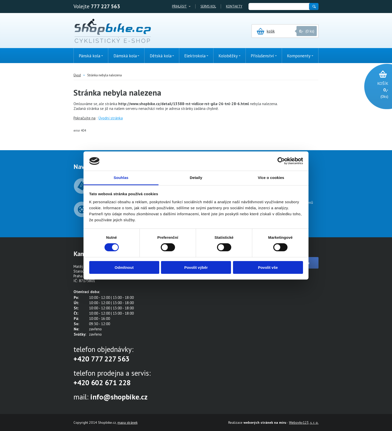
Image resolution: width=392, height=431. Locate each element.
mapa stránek (128, 422)
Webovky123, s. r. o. (303, 422)
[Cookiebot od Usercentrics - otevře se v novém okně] (281, 161)
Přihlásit (179, 6)
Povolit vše (268, 267)
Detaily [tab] (196, 177)
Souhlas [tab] (121, 177)
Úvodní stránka (110, 118)
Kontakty (234, 6)
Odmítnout (124, 267)
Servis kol (208, 6)
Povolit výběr (196, 267)
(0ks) (375, 89)
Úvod (77, 75)
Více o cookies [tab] (271, 177)
